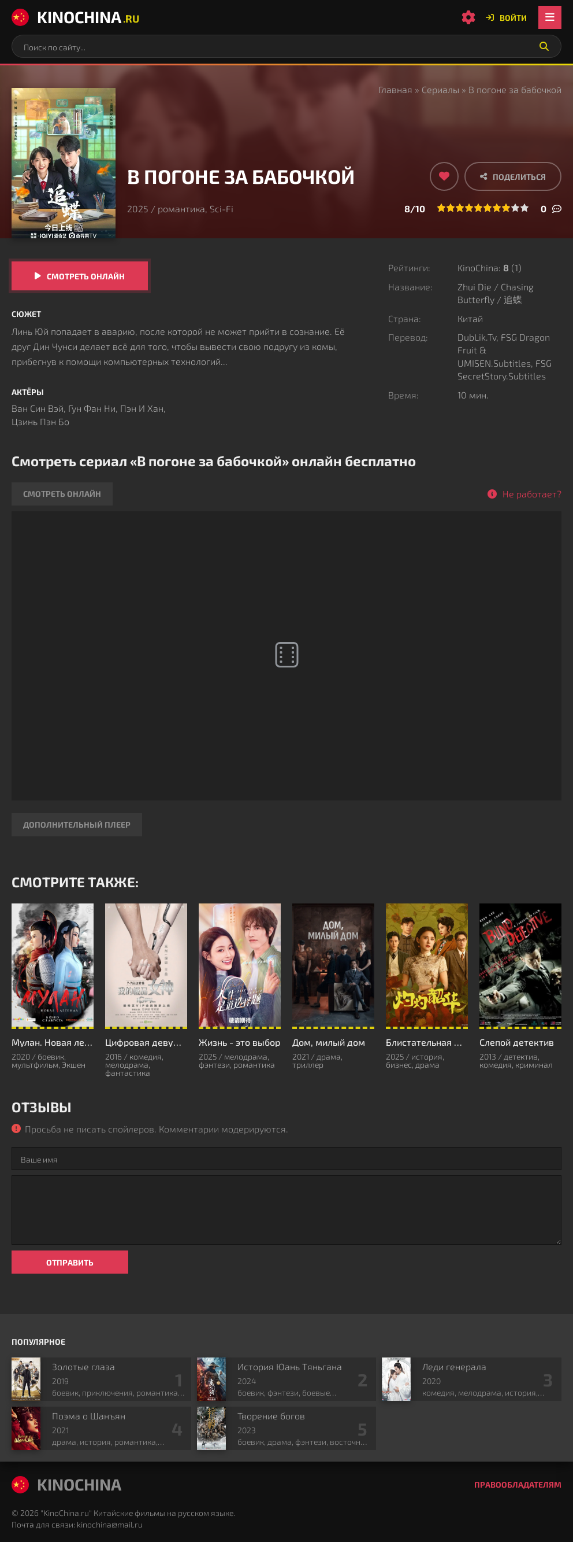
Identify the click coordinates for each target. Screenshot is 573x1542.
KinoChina (75, 17)
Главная (395, 89)
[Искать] (544, 46)
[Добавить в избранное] (444, 176)
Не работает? (532, 493)
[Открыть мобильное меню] (549, 17)
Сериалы (440, 89)
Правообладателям (517, 1484)
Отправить (70, 1262)
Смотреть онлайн (86, 276)
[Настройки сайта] (468, 17)
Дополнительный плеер (77, 824)
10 (524, 207)
